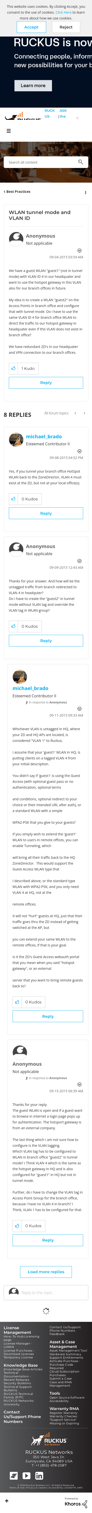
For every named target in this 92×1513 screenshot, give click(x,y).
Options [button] (85, 192)
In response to (48, 702)
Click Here (63, 12)
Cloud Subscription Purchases (64, 1373)
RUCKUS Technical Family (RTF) (18, 1395)
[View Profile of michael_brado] (44, 436)
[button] (31, 27)
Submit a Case (61, 1378)
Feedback (57, 1334)
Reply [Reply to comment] (46, 513)
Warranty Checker (64, 1416)
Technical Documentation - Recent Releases (17, 1376)
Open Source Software (67, 1397)
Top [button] (6, 1501)
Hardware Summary (65, 1354)
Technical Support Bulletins (18, 1388)
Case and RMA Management (61, 1383)
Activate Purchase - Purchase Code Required (65, 1364)
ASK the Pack (63, 119)
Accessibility (59, 1401)
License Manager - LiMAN (18, 1345)
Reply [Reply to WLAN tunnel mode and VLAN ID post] (46, 382)
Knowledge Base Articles (23, 1369)
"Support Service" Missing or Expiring (64, 1421)
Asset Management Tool (68, 1350)
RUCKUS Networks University (19, 1402)
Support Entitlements (66, 1357)
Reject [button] (66, 27)
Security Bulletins (17, 1383)
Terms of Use (16, 1487)
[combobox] (46, 162)
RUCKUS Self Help (50, 119)
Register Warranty (64, 1413)
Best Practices (18, 191)
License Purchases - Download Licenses (19, 1352)
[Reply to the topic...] (52, 1293)
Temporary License (18, 1357)
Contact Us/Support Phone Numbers (65, 1328)
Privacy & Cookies (36, 1487)
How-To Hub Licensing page (21, 1338)
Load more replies (46, 1272)
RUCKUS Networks (49, 1452)
